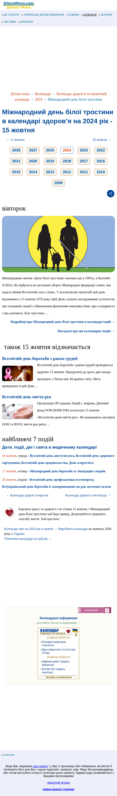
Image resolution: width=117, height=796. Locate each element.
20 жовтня (9, 479)
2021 (16, 161)
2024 (38, 99)
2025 (50, 150)
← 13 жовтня (15, 139)
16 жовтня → (101, 139)
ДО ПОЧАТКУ (10, 14)
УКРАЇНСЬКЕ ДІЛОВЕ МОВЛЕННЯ (42, 14)
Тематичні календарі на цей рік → (28, 538)
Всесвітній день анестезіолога (52, 455)
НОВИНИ (73, 14)
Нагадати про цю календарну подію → (86, 331)
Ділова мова (19, 94)
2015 (16, 172)
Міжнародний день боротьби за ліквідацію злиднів (67, 471)
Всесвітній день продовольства (44, 462)
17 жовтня (9, 471)
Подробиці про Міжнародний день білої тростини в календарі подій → (62, 322)
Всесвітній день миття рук (26, 397)
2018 (67, 161)
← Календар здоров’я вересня (27, 495)
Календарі (43, 94)
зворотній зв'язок (58, 782)
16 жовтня (9, 455)
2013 (50, 172)
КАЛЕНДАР (89, 14)
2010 (101, 172)
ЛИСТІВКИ (9, 21)
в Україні (18, 533)
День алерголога (81, 462)
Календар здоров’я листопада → (88, 495)
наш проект (40, 766)
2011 (84, 172)
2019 (50, 161)
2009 (58, 183)
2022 (101, 150)
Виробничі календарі (73, 529)
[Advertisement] (58, 59)
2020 (33, 161)
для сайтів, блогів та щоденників (58, 622)
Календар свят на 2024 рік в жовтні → (30, 529)
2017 (84, 161)
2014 (33, 172)
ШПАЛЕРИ (26, 21)
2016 (101, 161)
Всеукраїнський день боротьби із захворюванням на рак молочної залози (56, 486)
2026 (16, 150)
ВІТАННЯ (105, 14)
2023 (84, 150)
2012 (67, 172)
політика (8, 754)
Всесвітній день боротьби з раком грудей (40, 358)
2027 (33, 150)
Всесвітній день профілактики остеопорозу (61, 479)
